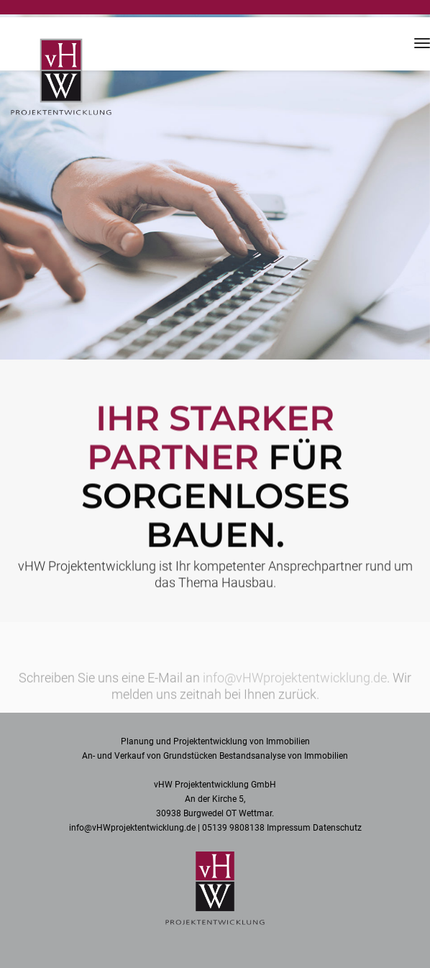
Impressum (289, 828)
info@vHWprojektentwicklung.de (295, 682)
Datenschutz (337, 828)
